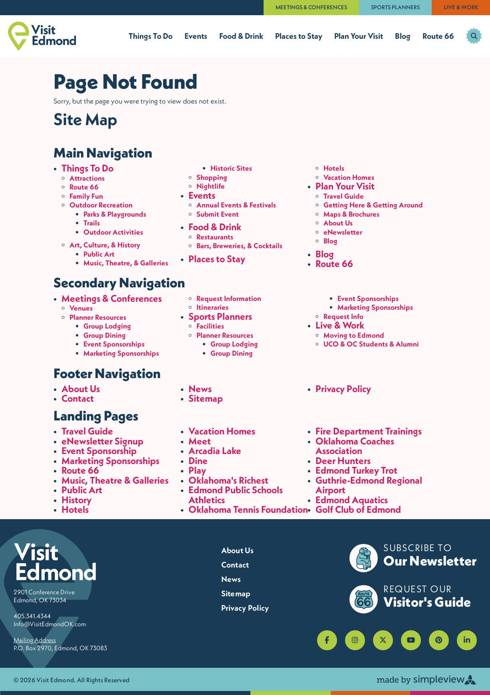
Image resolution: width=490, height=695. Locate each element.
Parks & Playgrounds (114, 214)
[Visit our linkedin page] (467, 640)
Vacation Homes (348, 177)
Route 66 (438, 36)
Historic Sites (231, 168)
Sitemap (205, 398)
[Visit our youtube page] (411, 640)
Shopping (211, 177)
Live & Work (461, 7)
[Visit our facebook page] (327, 640)
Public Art (99, 254)
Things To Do (151, 36)
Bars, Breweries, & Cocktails (239, 245)
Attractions (87, 178)
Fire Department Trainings (368, 431)
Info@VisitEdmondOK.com (50, 624)
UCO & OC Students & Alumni (371, 343)
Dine (198, 460)
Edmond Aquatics (351, 500)
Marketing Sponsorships (121, 353)
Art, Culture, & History (104, 244)
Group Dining (104, 335)
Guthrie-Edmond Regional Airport (368, 485)
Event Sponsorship (99, 450)
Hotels (333, 168)
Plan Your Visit (358, 36)
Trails (91, 222)
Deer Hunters (343, 460)
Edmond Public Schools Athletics (235, 495)
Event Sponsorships (114, 343)
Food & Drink (241, 36)
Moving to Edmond (353, 335)
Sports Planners (395, 7)
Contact (77, 398)
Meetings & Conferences (311, 7)
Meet (199, 441)
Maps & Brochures (351, 214)
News (200, 388)
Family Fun (86, 196)
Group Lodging (107, 326)
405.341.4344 (32, 616)
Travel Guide (343, 196)
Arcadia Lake (214, 450)
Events (195, 36)
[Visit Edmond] (42, 36)
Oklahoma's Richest (228, 480)
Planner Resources (97, 317)
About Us (338, 222)
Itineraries (212, 307)
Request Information (228, 298)
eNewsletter (342, 232)
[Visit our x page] (383, 640)
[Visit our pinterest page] (439, 640)
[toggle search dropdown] (474, 36)
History (76, 500)
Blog (403, 36)
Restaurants (214, 236)
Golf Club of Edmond (358, 509)
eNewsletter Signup (102, 441)
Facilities (210, 326)
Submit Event (217, 214)
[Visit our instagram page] (355, 640)
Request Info (343, 316)
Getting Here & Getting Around (373, 204)
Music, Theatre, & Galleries (125, 262)
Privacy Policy (343, 388)
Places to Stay (298, 36)
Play (197, 470)
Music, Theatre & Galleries (115, 480)
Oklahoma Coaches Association (354, 446)
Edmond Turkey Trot (356, 470)
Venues (81, 308)
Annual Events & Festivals (236, 204)
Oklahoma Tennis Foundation (248, 509)
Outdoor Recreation (101, 204)
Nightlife (210, 186)
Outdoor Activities (113, 232)
